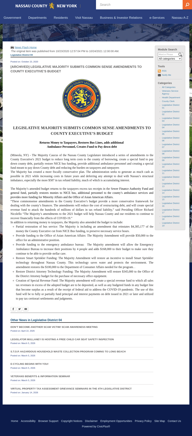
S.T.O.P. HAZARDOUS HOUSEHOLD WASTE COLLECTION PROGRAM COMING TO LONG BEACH (68, 369)
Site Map (159, 421)
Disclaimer (91, 421)
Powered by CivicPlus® (96, 426)
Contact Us (174, 421)
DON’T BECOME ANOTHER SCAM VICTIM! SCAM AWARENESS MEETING (54, 344)
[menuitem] (12, 18)
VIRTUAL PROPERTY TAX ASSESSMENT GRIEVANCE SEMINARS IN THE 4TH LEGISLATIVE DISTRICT (71, 406)
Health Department (171, 115)
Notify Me (166, 92)
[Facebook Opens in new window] (13, 326)
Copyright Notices (71, 421)
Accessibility (28, 421)
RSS (164, 88)
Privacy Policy (143, 421)
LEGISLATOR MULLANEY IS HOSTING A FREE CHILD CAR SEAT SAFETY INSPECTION (62, 356)
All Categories (169, 104)
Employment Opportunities (116, 421)
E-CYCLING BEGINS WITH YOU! (29, 381)
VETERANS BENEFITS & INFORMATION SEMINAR (40, 393)
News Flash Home (26, 64)
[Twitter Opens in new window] (19, 326)
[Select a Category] (170, 76)
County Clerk (168, 119)
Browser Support (48, 421)
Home (14, 421)
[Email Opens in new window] (25, 326)
